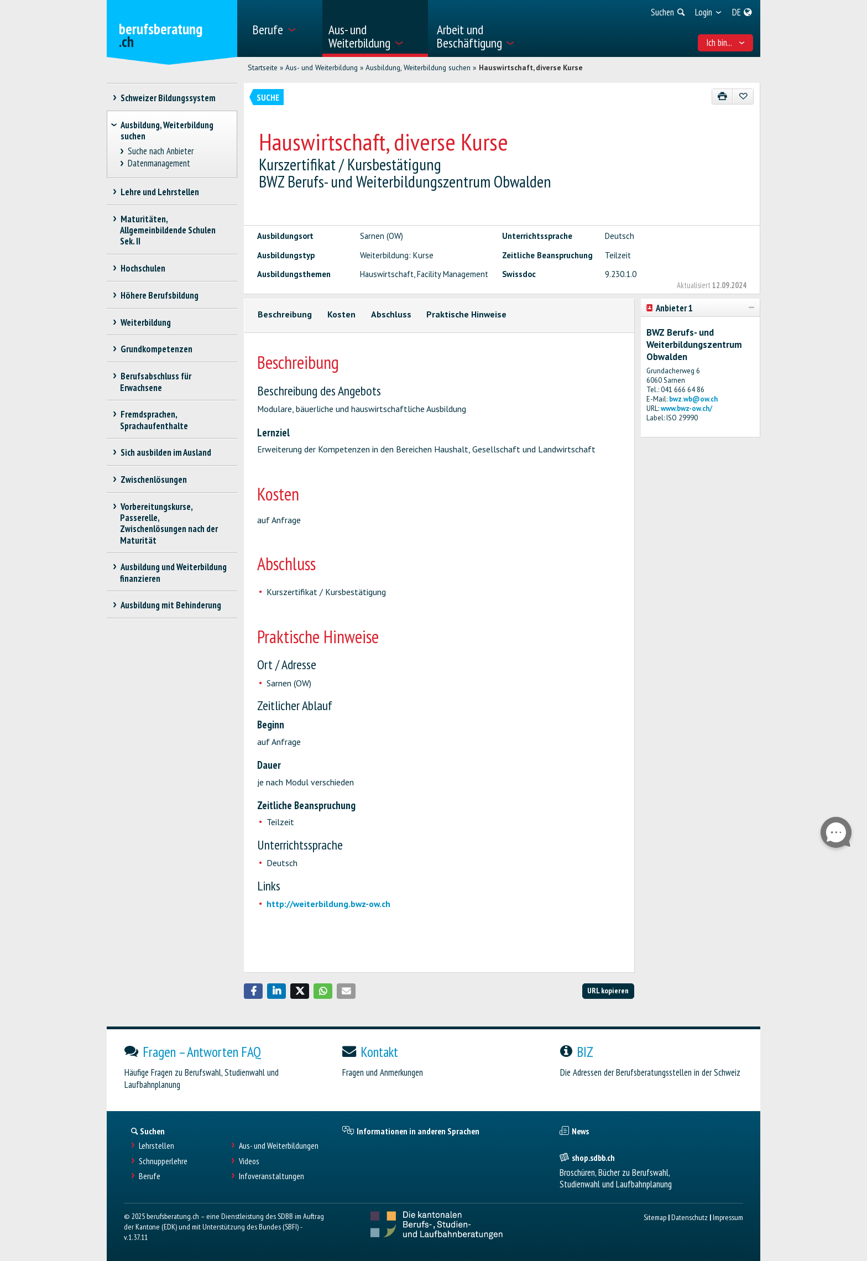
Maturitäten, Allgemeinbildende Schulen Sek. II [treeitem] (168, 230)
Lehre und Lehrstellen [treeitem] (159, 192)
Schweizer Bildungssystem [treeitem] (168, 98)
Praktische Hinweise (466, 314)
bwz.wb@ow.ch (693, 399)
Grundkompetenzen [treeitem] (156, 349)
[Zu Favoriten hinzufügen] (743, 96)
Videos (249, 1161)
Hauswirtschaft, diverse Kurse (531, 67)
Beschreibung (285, 314)
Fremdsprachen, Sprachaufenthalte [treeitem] (154, 419)
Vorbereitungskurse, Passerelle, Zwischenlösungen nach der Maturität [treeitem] (169, 523)
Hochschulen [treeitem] (142, 268)
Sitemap (655, 1217)
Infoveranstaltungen (271, 1176)
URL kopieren (608, 990)
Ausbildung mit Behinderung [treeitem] (170, 605)
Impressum (728, 1217)
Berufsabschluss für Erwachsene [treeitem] (155, 381)
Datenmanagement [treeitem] (159, 163)
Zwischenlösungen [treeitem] (153, 479)
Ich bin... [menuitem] (725, 43)
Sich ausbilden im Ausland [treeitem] (165, 452)
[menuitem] (283, 28)
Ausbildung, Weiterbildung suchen (418, 67)
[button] (253, 991)
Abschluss (391, 314)
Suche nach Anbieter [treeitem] (161, 151)
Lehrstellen (156, 1145)
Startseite (263, 67)
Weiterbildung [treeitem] (145, 322)
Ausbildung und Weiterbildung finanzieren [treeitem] (173, 572)
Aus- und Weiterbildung (321, 67)
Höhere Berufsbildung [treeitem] (159, 295)
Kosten (341, 314)
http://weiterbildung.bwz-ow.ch (328, 903)
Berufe (149, 1176)
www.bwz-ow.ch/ (686, 408)
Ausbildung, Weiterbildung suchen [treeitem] (167, 130)
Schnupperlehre (163, 1161)
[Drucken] (722, 96)
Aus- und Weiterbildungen (278, 1145)
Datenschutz (689, 1217)
